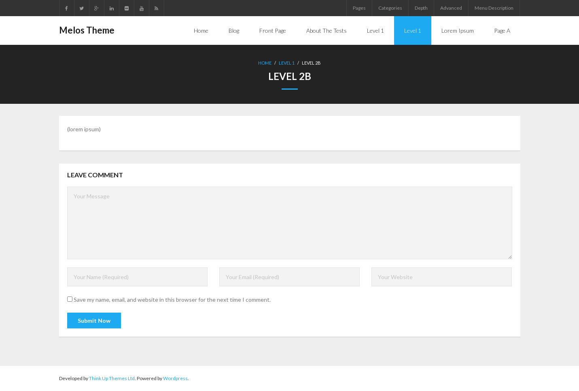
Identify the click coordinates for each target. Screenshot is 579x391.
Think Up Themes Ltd (112, 378)
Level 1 (287, 62)
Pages (359, 8)
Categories (390, 8)
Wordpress (175, 378)
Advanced (451, 8)
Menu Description (494, 8)
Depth (421, 8)
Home (264, 62)
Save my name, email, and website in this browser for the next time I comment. (172, 299)
